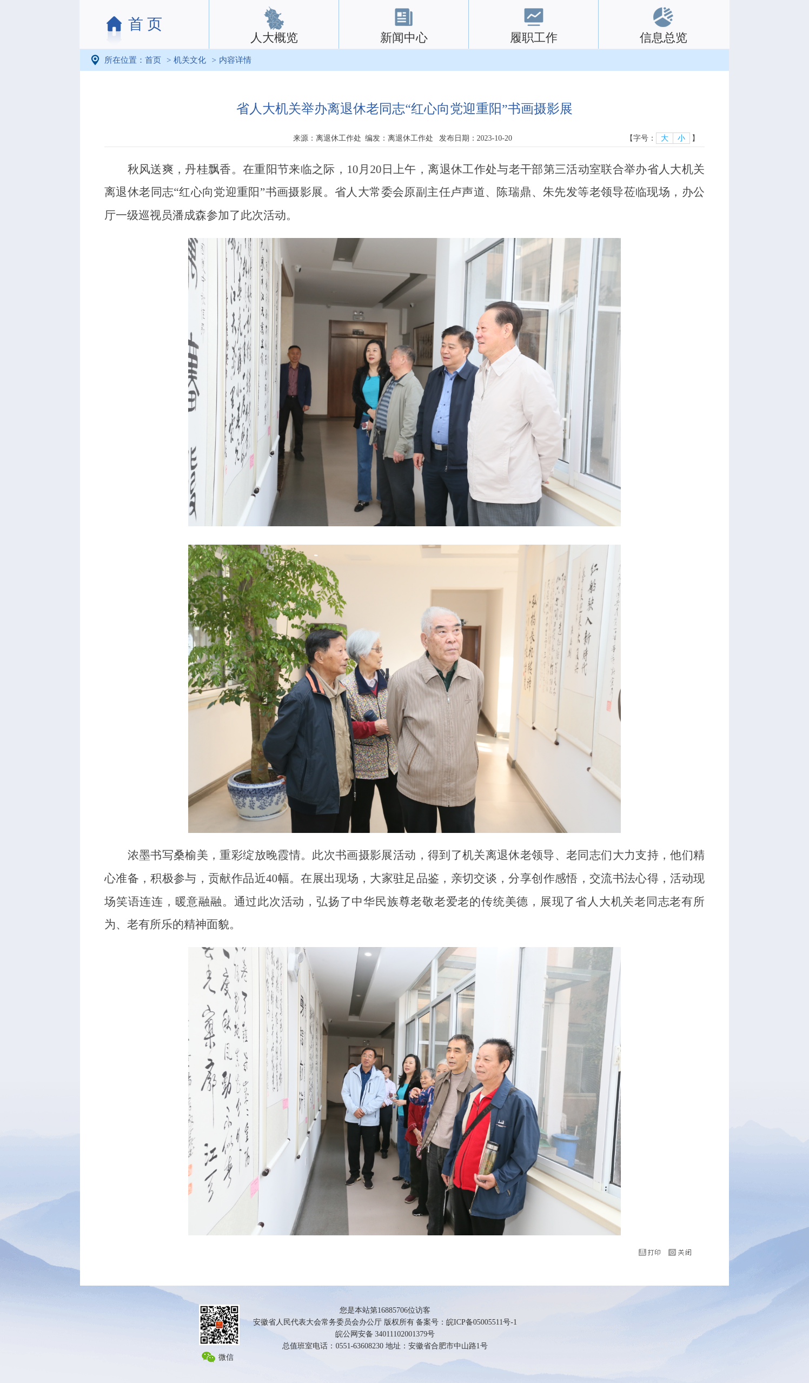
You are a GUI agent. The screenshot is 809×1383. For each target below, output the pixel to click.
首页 (153, 60)
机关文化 (190, 60)
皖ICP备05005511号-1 (481, 1322)
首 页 (145, 24)
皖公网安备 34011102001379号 (385, 1334)
